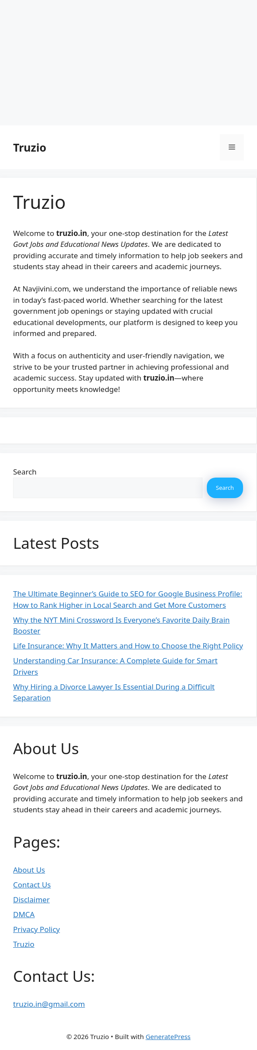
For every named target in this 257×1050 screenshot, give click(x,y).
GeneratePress (168, 1036)
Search (25, 472)
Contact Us (32, 885)
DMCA (23, 914)
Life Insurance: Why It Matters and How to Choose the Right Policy (128, 646)
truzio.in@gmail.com (49, 1004)
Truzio (29, 147)
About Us (29, 870)
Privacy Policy (36, 929)
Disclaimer (31, 899)
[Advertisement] (128, 61)
